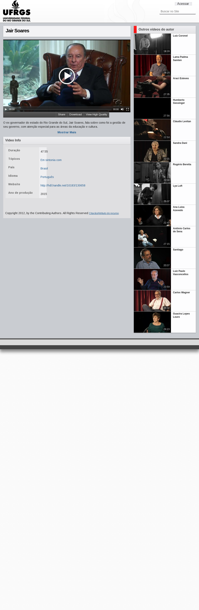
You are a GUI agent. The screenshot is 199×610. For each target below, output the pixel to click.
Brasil (44, 168)
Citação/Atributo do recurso (104, 213)
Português (47, 177)
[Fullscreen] (127, 109)
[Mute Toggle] (122, 109)
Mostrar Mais (67, 132)
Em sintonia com (51, 160)
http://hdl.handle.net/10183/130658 (63, 185)
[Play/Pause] (5, 109)
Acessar (183, 3)
